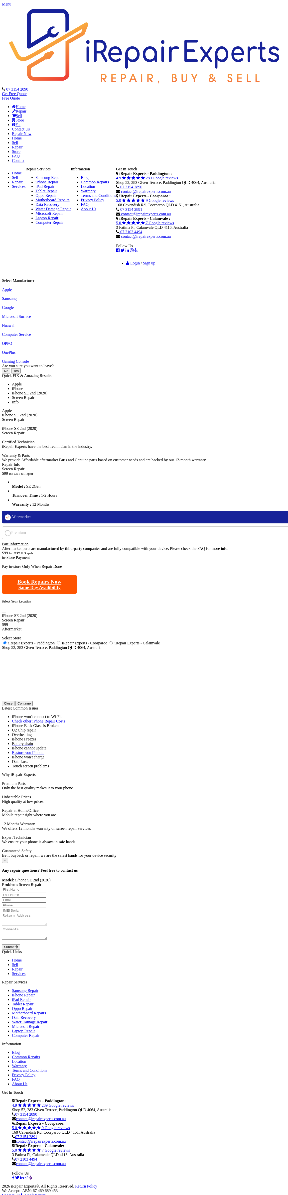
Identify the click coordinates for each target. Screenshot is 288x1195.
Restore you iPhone (28, 752)
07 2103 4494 (130, 232)
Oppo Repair (45, 195)
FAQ (16, 156)
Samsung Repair (48, 177)
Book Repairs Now (39, 584)
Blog (85, 177)
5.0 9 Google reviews (145, 200)
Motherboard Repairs (52, 200)
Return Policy (86, 1191)
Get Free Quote (14, 94)
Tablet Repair (46, 191)
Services (18, 186)
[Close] (4, 612)
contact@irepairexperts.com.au (145, 191)
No (6, 371)
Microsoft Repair (49, 213)
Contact (18, 160)
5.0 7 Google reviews (145, 223)
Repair (19, 111)
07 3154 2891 (130, 209)
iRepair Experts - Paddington (31, 643)
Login (133, 263)
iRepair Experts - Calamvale (137, 643)
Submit (11, 951)
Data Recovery (47, 204)
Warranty (88, 191)
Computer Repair (49, 222)
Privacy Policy (92, 200)
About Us (88, 209)
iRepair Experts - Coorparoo (84, 643)
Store (18, 120)
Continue (24, 703)
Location (88, 186)
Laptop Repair (46, 218)
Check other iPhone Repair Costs (39, 721)
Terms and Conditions (98, 195)
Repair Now (21, 133)
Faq (16, 124)
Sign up (149, 263)
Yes (16, 371)
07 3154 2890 (17, 89)
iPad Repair (44, 186)
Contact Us (21, 129)
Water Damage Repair (53, 209)
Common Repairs (95, 182)
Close (8, 703)
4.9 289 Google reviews (147, 178)
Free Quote (11, 98)
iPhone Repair (46, 182)
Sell (17, 116)
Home (18, 107)
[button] (144, 4)
